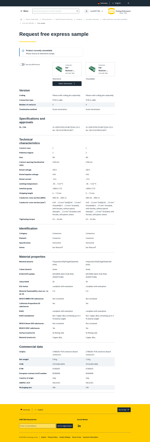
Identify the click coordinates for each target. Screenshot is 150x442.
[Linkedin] (79, 426)
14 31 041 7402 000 (28, 23)
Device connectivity (32, 19)
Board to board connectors (64, 19)
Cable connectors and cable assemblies (114, 19)
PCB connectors (47, 19)
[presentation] (116, 3)
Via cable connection (92, 19)
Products (79, 19)
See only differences (30, 64)
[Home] (21, 19)
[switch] (22, 64)
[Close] (128, 3)
